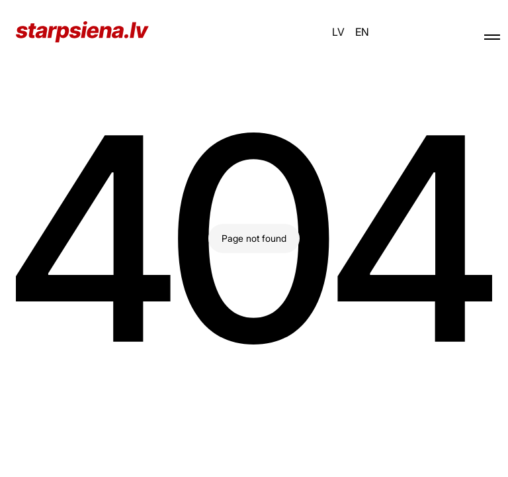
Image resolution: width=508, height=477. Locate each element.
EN (362, 31)
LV (338, 31)
